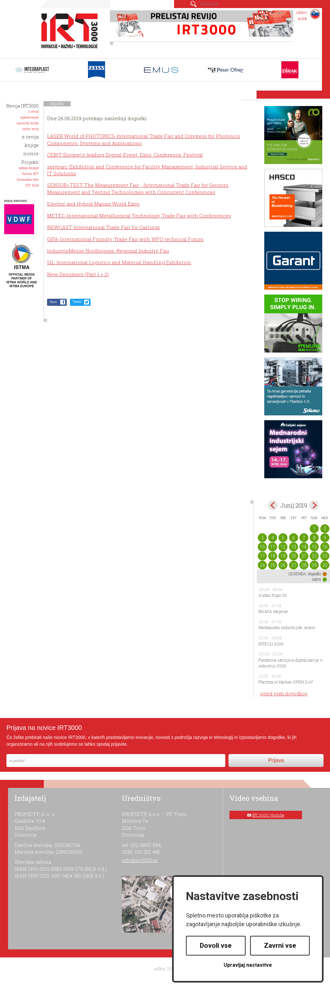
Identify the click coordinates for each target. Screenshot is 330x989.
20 (293, 555)
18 (272, 555)
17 (262, 555)
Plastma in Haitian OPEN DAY (285, 682)
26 (283, 565)
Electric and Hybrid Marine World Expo (93, 203)
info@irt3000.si (140, 860)
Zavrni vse (280, 945)
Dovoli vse (216, 945)
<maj (273, 505)
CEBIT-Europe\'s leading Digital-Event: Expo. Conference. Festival (125, 154)
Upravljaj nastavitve (248, 965)
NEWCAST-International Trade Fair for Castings (103, 227)
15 (314, 546)
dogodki (57, 103)
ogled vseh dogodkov (283, 694)
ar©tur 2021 (165, 969)
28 (303, 565)
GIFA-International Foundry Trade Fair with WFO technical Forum (125, 239)
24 (262, 565)
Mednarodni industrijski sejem (286, 627)
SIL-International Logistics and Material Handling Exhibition (119, 262)
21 (303, 555)
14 (303, 546)
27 (293, 565)
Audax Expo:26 (272, 595)
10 (262, 546)
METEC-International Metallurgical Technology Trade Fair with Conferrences (139, 215)
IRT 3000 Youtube (268, 815)
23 (324, 555)
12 (283, 546)
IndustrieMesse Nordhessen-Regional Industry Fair (108, 250)
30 (324, 565)
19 (283, 555)
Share (53, 302)
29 (314, 565)
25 (272, 565)
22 (314, 555)
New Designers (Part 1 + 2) (78, 274)
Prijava (276, 760)
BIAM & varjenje (273, 611)
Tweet (77, 302)
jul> (314, 505)
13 (293, 546)
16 (324, 546)
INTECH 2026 (271, 644)
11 (272, 546)
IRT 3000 (67, 31)
